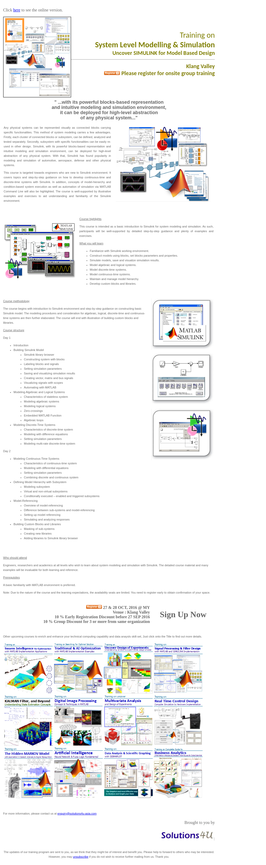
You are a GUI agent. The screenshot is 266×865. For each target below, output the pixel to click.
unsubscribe (80, 856)
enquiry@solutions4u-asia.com (77, 813)
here (17, 10)
